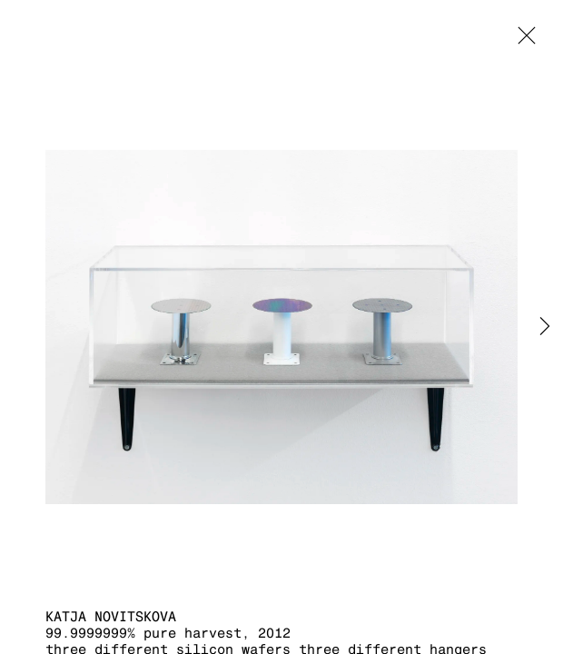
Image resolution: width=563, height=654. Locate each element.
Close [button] (522, 40)
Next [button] (545, 327)
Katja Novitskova (110, 616)
